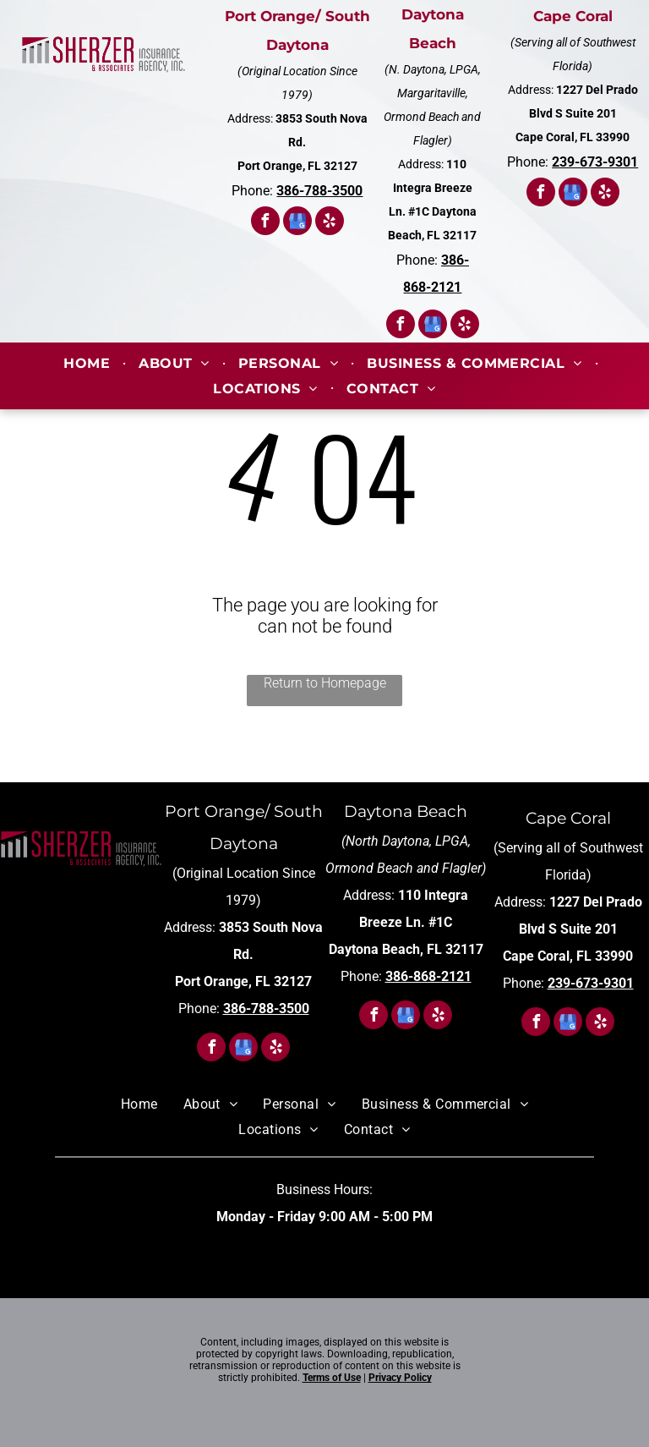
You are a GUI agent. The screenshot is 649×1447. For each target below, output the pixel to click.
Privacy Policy (400, 1378)
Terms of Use (332, 1378)
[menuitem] (88, 363)
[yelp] (329, 222)
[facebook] (265, 222)
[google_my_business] (297, 222)
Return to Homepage (325, 683)
